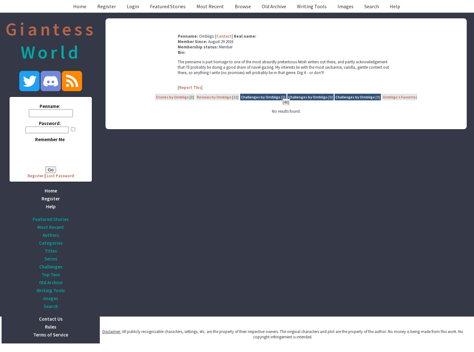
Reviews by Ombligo (214, 97)
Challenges (50, 267)
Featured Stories (168, 6)
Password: (50, 123)
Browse (243, 6)
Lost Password (60, 176)
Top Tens (51, 275)
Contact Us (51, 319)
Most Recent (210, 6)
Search (371, 6)
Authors (50, 235)
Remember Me (50, 139)
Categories (51, 243)
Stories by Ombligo (172, 97)
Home (79, 6)
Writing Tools (312, 6)
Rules (50, 327)
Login (133, 6)
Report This (190, 87)
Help (395, 6)
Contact (224, 36)
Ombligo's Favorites (400, 97)
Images (345, 6)
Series (50, 259)
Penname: (50, 106)
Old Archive (274, 6)
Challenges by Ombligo (260, 97)
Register (106, 6)
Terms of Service (50, 335)
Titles (51, 251)
